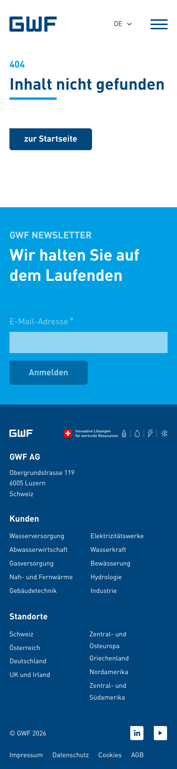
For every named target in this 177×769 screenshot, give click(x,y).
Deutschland (27, 661)
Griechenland (109, 658)
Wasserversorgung (36, 536)
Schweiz (21, 634)
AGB (137, 755)
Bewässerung (111, 563)
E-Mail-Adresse (41, 327)
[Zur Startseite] (21, 433)
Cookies (109, 755)
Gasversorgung (31, 563)
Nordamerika (109, 672)
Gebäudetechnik (33, 590)
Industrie (104, 590)
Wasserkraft (108, 549)
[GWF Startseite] (37, 24)
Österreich (24, 647)
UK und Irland (29, 674)
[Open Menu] (159, 24)
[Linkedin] (137, 733)
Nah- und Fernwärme (41, 577)
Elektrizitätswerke (117, 536)
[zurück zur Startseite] (50, 140)
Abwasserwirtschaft (38, 549)
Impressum (26, 755)
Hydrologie (106, 577)
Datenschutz (70, 755)
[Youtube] (160, 733)
